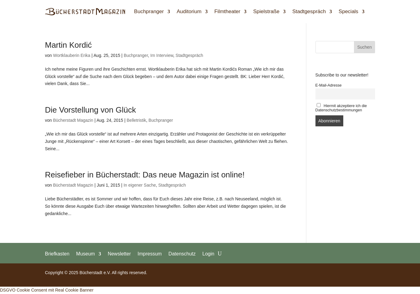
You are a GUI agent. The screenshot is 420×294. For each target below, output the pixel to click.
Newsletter (119, 253)
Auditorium (189, 11)
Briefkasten (57, 253)
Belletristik (136, 120)
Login (208, 253)
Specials (348, 11)
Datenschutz (182, 253)
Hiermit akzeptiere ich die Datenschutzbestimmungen (341, 107)
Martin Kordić (68, 45)
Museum (85, 253)
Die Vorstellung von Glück (90, 109)
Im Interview (161, 55)
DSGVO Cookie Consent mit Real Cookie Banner (47, 290)
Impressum (150, 253)
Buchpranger (149, 11)
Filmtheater (227, 11)
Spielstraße (266, 11)
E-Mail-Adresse (328, 85)
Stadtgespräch (309, 11)
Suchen (364, 47)
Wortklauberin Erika (71, 55)
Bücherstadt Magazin (73, 120)
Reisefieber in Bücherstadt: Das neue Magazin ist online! (145, 174)
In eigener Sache (139, 185)
